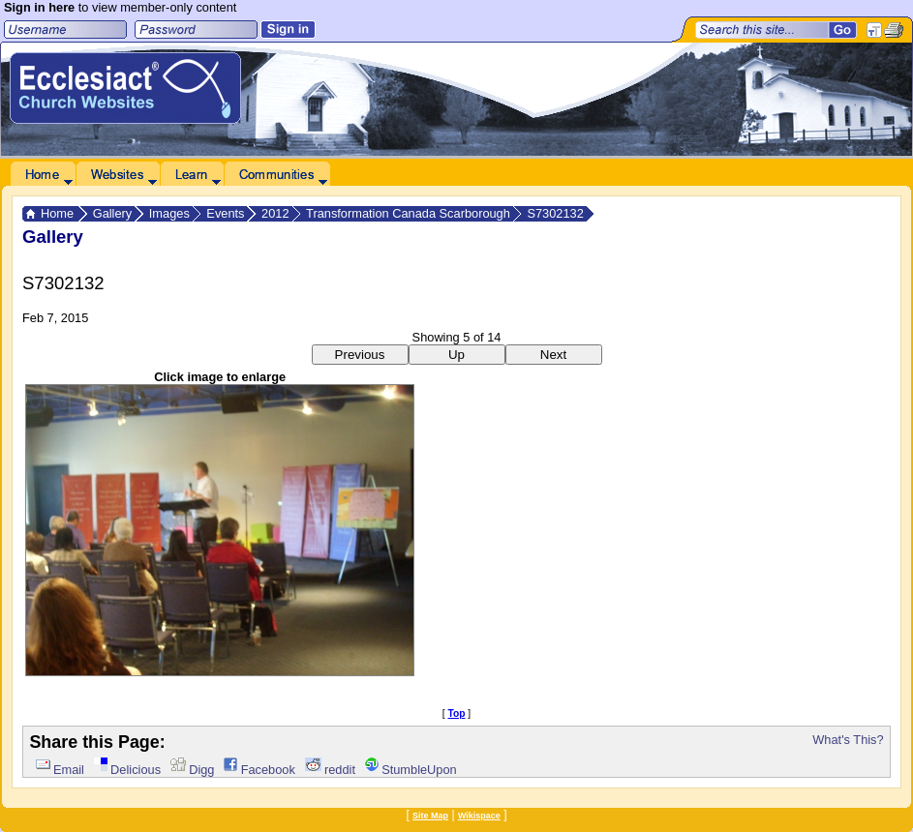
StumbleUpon (411, 769)
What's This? (847, 739)
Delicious (127, 769)
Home (57, 213)
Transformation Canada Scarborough (408, 213)
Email (60, 769)
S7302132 (555, 213)
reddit (330, 769)
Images (169, 213)
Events (225, 213)
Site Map (430, 815)
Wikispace (479, 815)
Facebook (259, 769)
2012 (275, 213)
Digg (192, 769)
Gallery (113, 213)
